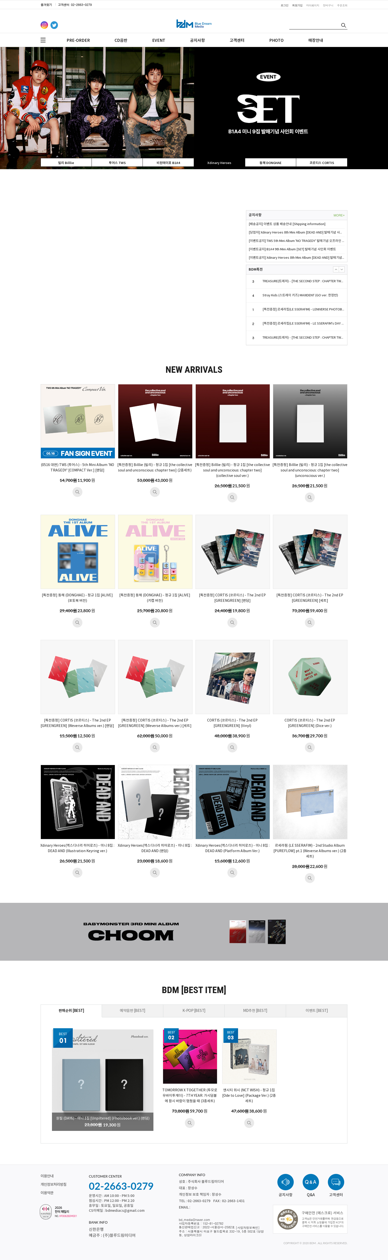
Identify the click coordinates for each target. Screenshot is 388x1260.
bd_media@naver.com (194, 1219)
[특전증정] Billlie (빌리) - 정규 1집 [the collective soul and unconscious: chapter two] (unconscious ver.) (309, 470)
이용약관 (47, 1193)
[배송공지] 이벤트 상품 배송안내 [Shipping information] (287, 224)
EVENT (158, 40)
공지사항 (197, 40)
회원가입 (297, 5)
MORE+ (339, 215)
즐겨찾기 (46, 4)
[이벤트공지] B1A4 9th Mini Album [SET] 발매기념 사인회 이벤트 (292, 249)
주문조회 (342, 5)
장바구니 (328, 5)
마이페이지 (312, 5)
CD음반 (121, 40)
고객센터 (237, 40)
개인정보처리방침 (53, 1185)
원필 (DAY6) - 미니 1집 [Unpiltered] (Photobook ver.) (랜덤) (102, 1118)
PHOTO (276, 40)
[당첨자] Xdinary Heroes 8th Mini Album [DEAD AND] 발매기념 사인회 (297, 232)
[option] (194, 108)
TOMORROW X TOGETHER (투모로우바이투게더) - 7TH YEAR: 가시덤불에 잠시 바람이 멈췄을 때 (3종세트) (189, 1095)
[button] (336, 269)
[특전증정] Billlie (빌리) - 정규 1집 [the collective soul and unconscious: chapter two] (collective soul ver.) (232, 470)
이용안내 (47, 1176)
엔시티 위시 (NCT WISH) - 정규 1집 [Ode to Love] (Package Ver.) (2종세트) (249, 1095)
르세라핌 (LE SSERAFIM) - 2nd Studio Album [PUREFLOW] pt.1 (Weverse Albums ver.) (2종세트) (309, 851)
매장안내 (315, 40)
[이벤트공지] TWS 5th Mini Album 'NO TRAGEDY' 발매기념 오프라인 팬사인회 (297, 241)
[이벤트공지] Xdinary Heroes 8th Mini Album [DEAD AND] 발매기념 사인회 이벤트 (297, 258)
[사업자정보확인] (248, 1227)
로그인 (285, 5)
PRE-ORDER (78, 40)
